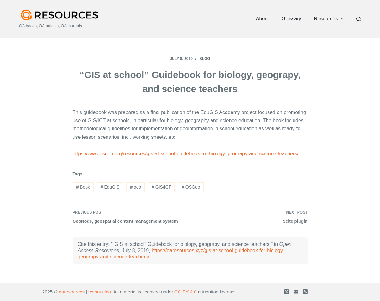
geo (135, 186)
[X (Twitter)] (286, 291)
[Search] (358, 19)
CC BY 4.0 (185, 291)
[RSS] (305, 291)
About (262, 18)
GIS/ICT (161, 186)
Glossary (291, 18)
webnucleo (99, 291)
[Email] (296, 291)
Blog (204, 58)
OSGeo (191, 186)
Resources (330, 19)
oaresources (72, 291)
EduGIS (110, 186)
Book (83, 186)
